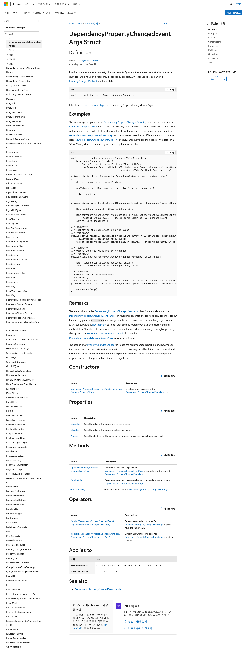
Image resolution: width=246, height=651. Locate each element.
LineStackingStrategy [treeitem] (16, 442)
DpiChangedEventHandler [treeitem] (18, 94)
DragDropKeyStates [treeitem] (15, 116)
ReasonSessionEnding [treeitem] (16, 580)
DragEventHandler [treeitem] (15, 125)
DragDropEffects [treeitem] (14, 112)
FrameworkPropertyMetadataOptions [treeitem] (23, 324)
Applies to (213, 58)
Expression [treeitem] (11, 187)
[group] (123, 225)
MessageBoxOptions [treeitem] (16, 499)
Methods (212, 49)
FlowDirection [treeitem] (12, 219)
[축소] (38, 21)
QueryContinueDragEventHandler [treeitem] (22, 571)
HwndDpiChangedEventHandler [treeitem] (21, 384)
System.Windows (90, 60)
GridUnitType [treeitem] (12, 366)
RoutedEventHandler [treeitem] (16, 638)
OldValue (74, 429)
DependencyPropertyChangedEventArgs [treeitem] (25, 43)
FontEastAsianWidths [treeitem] (16, 232)
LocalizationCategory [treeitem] (16, 455)
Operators (213, 53)
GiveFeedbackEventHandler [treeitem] (19, 352)
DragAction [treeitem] (11, 103)
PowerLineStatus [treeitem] (14, 540)
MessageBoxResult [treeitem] (15, 504)
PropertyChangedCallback (83, 81)
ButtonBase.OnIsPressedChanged (105, 333)
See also (212, 62)
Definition (213, 29)
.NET (80, 23)
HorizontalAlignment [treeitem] (16, 375)
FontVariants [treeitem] (12, 281)
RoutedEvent (99, 324)
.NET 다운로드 (234, 12)
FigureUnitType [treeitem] (13, 210)
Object (86, 105)
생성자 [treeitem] (12, 50)
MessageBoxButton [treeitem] (15, 490)
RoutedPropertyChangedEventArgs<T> (96, 139)
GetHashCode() (77, 489)
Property (74, 435)
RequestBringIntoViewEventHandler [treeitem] (23, 598)
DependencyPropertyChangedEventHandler (92, 315)
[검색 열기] (231, 4)
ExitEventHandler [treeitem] (14, 183)
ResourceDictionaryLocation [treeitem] (19, 611)
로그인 (239, 4)
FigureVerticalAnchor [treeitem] (16, 214)
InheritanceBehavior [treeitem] (15, 406)
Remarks (212, 37)
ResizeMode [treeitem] (12, 603)
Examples (212, 33)
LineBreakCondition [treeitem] (15, 437)
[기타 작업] (174, 23)
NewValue (75, 423)
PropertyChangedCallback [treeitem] (18, 549)
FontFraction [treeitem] (12, 237)
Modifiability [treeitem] (12, 508)
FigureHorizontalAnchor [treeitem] (17, 196)
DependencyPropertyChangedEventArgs (125, 122)
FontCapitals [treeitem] (12, 223)
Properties (213, 45)
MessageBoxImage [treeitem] (15, 495)
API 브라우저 (91, 23)
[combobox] (21, 27)
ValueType (99, 105)
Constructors (214, 41)
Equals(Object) (77, 480)
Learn (71, 23)
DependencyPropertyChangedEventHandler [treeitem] (23, 70)
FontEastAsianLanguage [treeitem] (17, 228)
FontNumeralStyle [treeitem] (15, 245)
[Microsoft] (6, 4)
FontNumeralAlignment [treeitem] (17, 241)
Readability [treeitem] (11, 576)
